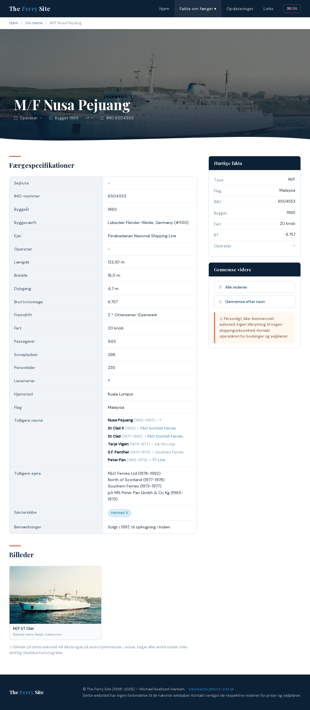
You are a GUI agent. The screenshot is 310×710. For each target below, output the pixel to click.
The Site (29, 8)
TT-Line (158, 460)
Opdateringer (240, 8)
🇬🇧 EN (292, 8)
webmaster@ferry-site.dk (211, 689)
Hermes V (119, 513)
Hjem (164, 8)
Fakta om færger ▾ (198, 8)
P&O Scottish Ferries (158, 428)
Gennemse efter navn (241, 301)
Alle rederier (232, 287)
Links (268, 8)
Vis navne (34, 22)
